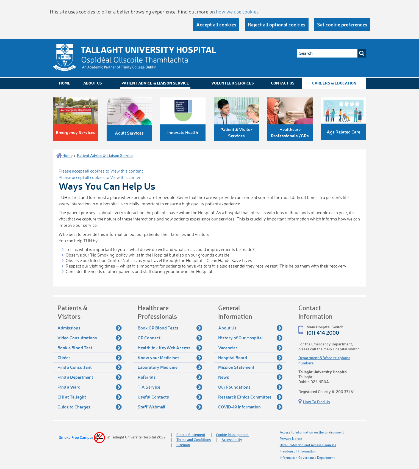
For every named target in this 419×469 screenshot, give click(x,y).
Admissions (89, 328)
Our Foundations (250, 387)
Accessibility (231, 439)
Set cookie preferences (342, 24)
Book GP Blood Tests (170, 328)
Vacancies (250, 347)
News (250, 377)
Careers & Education (334, 83)
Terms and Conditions (193, 439)
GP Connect (170, 337)
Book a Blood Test (89, 347)
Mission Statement (250, 367)
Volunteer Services (232, 83)
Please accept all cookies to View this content (101, 171)
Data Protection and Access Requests (308, 445)
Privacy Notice (291, 439)
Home (64, 83)
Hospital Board (250, 357)
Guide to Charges (89, 406)
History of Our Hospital (250, 337)
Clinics (89, 357)
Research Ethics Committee (250, 397)
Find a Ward (89, 387)
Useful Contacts (170, 397)
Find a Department (89, 377)
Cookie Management (232, 434)
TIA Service (170, 387)
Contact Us (283, 83)
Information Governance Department (307, 458)
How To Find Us (316, 401)
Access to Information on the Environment (312, 432)
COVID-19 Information (250, 406)
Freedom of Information (298, 451)
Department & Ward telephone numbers (324, 360)
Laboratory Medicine (170, 367)
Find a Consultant (89, 367)
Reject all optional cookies (277, 24)
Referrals (170, 377)
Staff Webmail (170, 406)
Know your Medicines (170, 357)
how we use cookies (237, 12)
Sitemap (183, 444)
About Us (92, 83)
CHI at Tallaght (89, 397)
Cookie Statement (190, 434)
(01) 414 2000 (323, 332)
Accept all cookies (216, 24)
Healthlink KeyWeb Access (170, 347)
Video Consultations (89, 337)
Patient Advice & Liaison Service (155, 83)
